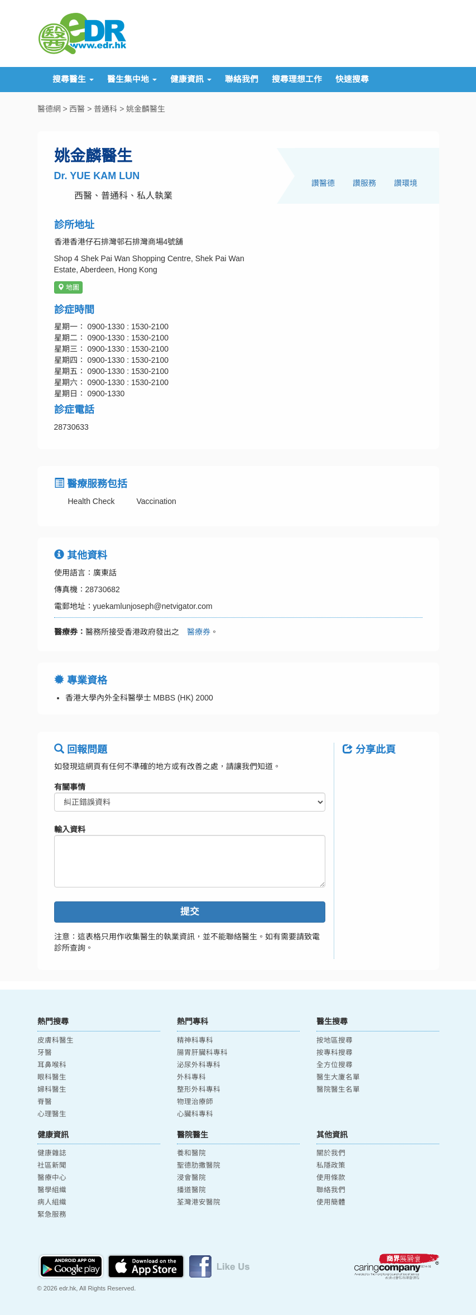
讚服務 (364, 183)
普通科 (105, 108)
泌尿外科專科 (198, 1065)
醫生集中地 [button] (132, 79)
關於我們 (330, 1153)
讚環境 (405, 183)
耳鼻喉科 (51, 1065)
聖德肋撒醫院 (198, 1165)
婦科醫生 (51, 1089)
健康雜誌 (51, 1153)
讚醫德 (323, 183)
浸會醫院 (191, 1178)
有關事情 (69, 787)
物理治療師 (195, 1102)
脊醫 (44, 1102)
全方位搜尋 (334, 1065)
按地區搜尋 (334, 1040)
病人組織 (51, 1202)
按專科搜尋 (334, 1053)
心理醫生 (51, 1114)
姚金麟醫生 (145, 108)
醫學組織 (51, 1190)
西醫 (77, 108)
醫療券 (194, 631)
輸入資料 (69, 829)
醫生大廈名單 (338, 1077)
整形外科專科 (198, 1089)
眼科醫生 (51, 1077)
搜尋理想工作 (297, 79)
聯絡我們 (241, 79)
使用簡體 (330, 1202)
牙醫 (44, 1053)
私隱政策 (330, 1165)
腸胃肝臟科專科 (202, 1053)
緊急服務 (51, 1214)
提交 (189, 911)
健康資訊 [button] (190, 79)
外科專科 (191, 1077)
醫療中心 (51, 1178)
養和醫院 (191, 1153)
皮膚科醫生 (55, 1040)
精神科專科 (195, 1040)
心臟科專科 (195, 1114)
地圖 (68, 287)
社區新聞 (51, 1165)
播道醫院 (191, 1190)
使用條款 (330, 1178)
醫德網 (49, 108)
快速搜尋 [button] (352, 79)
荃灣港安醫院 (198, 1202)
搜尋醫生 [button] (73, 79)
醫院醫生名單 (338, 1089)
